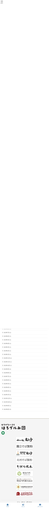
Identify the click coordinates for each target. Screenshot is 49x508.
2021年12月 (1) (8, 398)
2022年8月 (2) (7, 372)
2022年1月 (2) (7, 394)
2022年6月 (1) (7, 380)
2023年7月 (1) (7, 332)
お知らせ (23, 501)
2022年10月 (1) (8, 365)
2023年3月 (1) (7, 347)
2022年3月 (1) (7, 391)
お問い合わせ (29, 501)
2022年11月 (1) (7, 361)
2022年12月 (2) (8, 358)
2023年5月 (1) (7, 340)
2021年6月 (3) (7, 409)
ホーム (18, 501)
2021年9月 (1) (7, 405)
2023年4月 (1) (7, 343)
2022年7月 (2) (7, 376)
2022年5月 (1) (7, 383)
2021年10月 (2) (8, 402)
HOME (7, 505)
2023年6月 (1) (7, 336)
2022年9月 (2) (7, 369)
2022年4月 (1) (7, 387)
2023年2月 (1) (7, 350)
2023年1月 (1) (7, 354)
